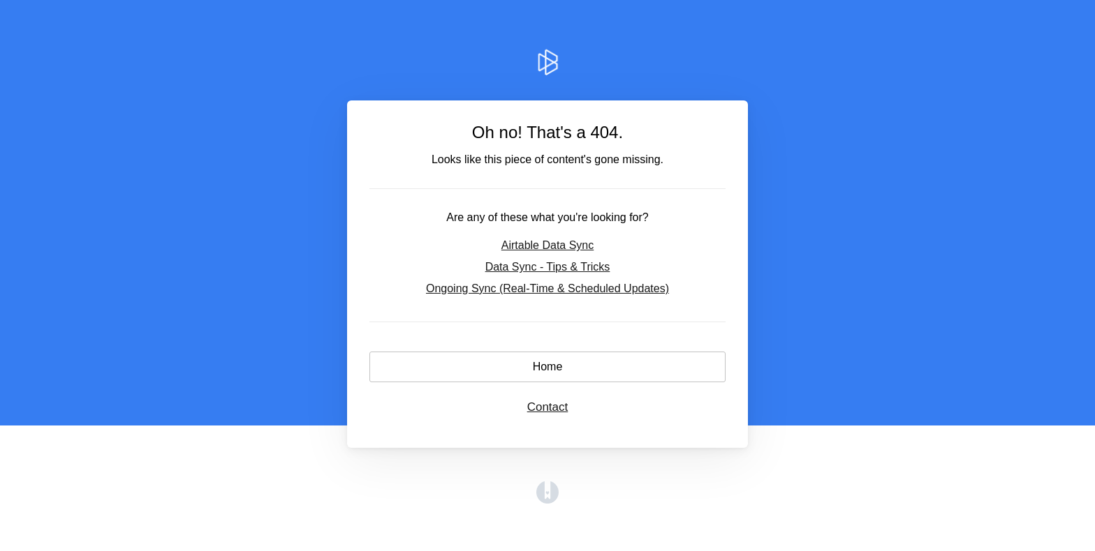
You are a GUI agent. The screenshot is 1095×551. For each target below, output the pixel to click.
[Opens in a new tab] (547, 500)
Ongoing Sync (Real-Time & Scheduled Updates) (547, 288)
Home (548, 366)
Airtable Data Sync (547, 245)
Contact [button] (547, 407)
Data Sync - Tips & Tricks (547, 267)
